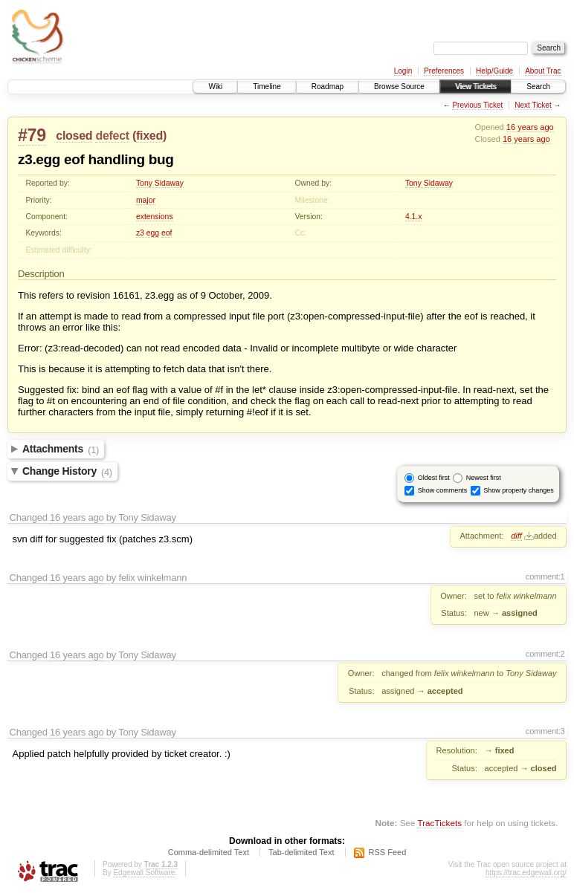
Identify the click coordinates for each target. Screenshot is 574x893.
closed (74, 135)
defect (112, 135)
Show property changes (518, 490)
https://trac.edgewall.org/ (526, 872)
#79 (32, 135)
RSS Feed (388, 852)
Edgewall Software (144, 872)
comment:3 (545, 731)
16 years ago (530, 127)
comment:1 (545, 576)
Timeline (266, 86)
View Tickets (475, 86)
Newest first (483, 477)
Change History (67, 472)
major (145, 200)
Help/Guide (494, 71)
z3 (140, 233)
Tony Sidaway (160, 183)
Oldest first (434, 477)
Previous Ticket (477, 105)
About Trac (543, 71)
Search (538, 86)
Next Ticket (533, 105)
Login (403, 71)
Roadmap (328, 86)
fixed (149, 135)
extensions (154, 216)
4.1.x (413, 216)
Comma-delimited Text (208, 852)
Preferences (444, 71)
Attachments (60, 449)
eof (166, 233)
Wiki (215, 86)
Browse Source (399, 86)
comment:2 (545, 653)
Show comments (443, 490)
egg (152, 233)
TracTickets (439, 823)
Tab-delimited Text (301, 852)
